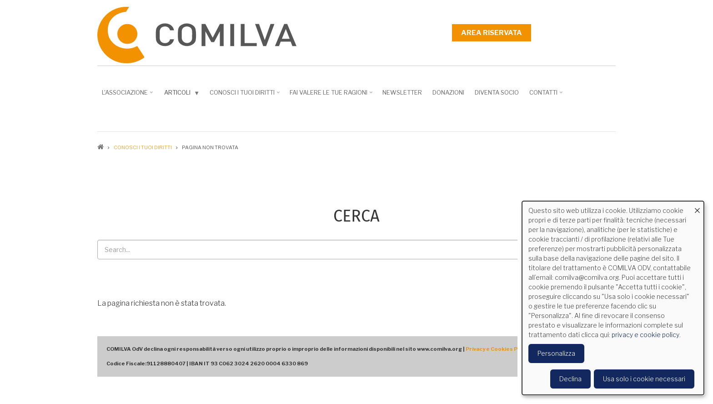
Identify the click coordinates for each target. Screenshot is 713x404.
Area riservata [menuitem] (491, 33)
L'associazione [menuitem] (128, 95)
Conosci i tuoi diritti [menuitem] (245, 95)
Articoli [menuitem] (182, 94)
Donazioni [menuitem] (448, 92)
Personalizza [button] (556, 353)
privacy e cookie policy (645, 334)
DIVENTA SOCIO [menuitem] (497, 92)
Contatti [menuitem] (546, 95)
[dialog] (613, 298)
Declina (570, 379)
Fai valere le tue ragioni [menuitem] (332, 95)
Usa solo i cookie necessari (644, 379)
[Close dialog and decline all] (697, 206)
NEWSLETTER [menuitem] (402, 92)
